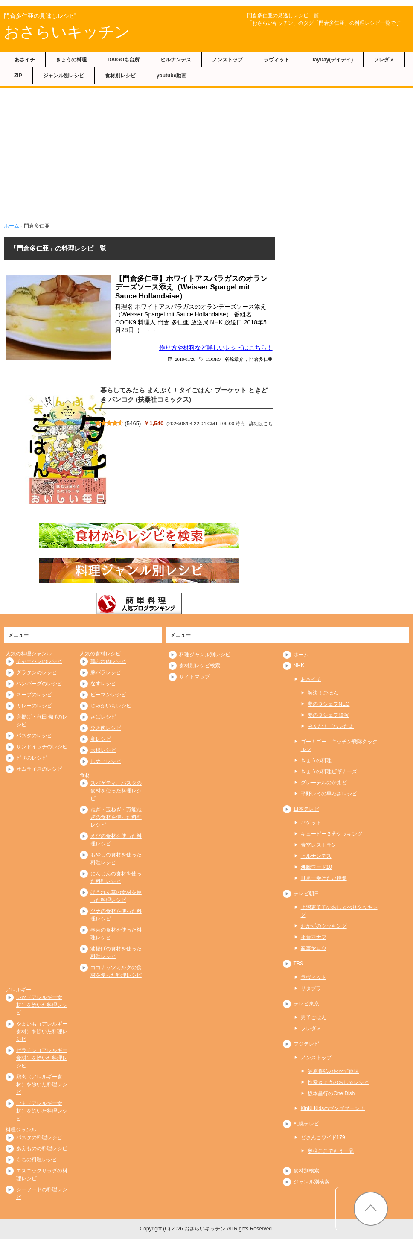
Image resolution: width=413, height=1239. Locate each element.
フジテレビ (306, 1044)
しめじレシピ (105, 761)
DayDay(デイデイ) (331, 60)
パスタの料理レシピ (39, 1137)
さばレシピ (103, 717)
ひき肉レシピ (105, 728)
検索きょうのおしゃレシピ (338, 1082)
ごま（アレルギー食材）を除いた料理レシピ (41, 1111)
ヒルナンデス (175, 60)
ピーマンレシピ (108, 695)
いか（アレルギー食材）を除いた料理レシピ (41, 1005)
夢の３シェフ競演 (328, 715)
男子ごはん (313, 1017)
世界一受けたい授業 (324, 878)
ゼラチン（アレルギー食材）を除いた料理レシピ (41, 1058)
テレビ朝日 (306, 894)
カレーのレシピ (34, 706)
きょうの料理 (71, 60)
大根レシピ (103, 750)
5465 (133, 423)
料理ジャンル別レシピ (204, 654)
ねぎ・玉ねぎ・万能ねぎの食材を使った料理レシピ (116, 817)
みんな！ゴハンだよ (331, 726)
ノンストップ (227, 60)
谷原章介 (234, 359)
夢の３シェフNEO (328, 704)
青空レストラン (319, 845)
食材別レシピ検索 (199, 666)
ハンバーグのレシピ (39, 684)
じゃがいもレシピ (110, 706)
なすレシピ (103, 684)
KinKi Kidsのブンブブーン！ (333, 1108)
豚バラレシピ (105, 672)
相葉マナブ (313, 937)
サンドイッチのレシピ (41, 747)
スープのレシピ (34, 695)
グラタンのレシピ (36, 672)
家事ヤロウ (313, 948)
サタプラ (311, 988)
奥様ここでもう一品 (331, 1151)
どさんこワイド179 (323, 1137)
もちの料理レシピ (36, 1160)
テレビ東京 (306, 1004)
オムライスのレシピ (39, 769)
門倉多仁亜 (261, 359)
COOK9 (213, 359)
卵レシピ (100, 739)
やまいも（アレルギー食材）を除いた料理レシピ (41, 1031)
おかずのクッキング (324, 926)
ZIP (18, 76)
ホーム (11, 226)
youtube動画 (172, 76)
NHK (299, 666)
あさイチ (25, 60)
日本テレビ (306, 809)
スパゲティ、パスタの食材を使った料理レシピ (116, 790)
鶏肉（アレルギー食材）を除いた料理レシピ (41, 1084)
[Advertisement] (206, 151)
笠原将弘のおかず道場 (333, 1071)
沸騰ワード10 (316, 867)
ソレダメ (384, 60)
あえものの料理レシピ (41, 1148)
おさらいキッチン (67, 32)
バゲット (311, 823)
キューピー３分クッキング (331, 834)
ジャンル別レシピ (63, 76)
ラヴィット (276, 60)
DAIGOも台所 (124, 60)
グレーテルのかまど (324, 783)
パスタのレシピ (34, 736)
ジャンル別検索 (311, 1182)
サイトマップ (194, 677)
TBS (298, 964)
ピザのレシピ (31, 758)
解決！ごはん (323, 693)
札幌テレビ (306, 1124)
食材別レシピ (120, 76)
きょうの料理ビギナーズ (329, 771)
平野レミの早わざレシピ (329, 794)
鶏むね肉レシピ (108, 661)
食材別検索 (306, 1171)
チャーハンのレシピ (39, 661)
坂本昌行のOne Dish (331, 1093)
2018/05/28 (185, 359)
